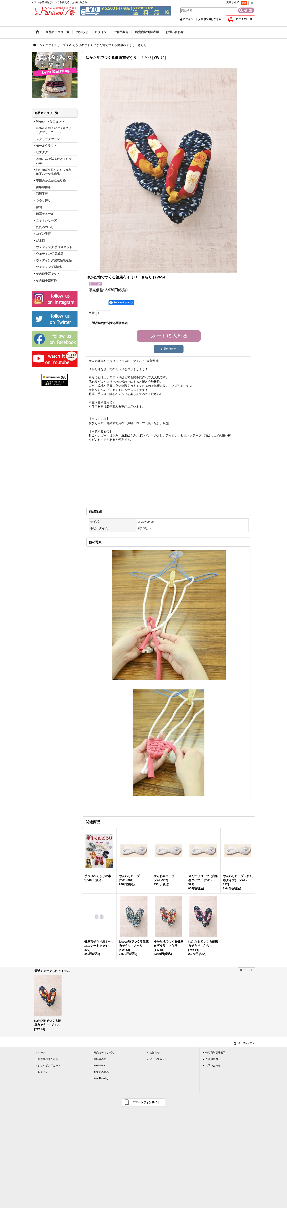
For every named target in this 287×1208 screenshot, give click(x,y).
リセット (248, 969)
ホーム (41, 1052)
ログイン (188, 19)
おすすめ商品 (101, 1071)
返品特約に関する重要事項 (110, 323)
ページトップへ (246, 1043)
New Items (100, 1065)
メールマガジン (158, 1058)
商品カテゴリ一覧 (104, 1052)
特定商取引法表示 (215, 1052)
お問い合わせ (212, 1065)
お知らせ (155, 1052)
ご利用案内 (211, 1058)
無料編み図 (100, 1058)
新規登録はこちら (211, 19)
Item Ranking (101, 1077)
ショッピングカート (49, 1065)
